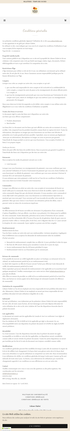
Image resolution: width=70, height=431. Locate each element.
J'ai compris (35, 426)
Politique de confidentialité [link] (35, 394)
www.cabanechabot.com (54, 41)
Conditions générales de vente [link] (35, 399)
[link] (35, 10)
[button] (4, 20)
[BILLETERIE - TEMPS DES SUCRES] (35, 1)
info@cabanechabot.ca (57, 271)
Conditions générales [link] (34, 397)
